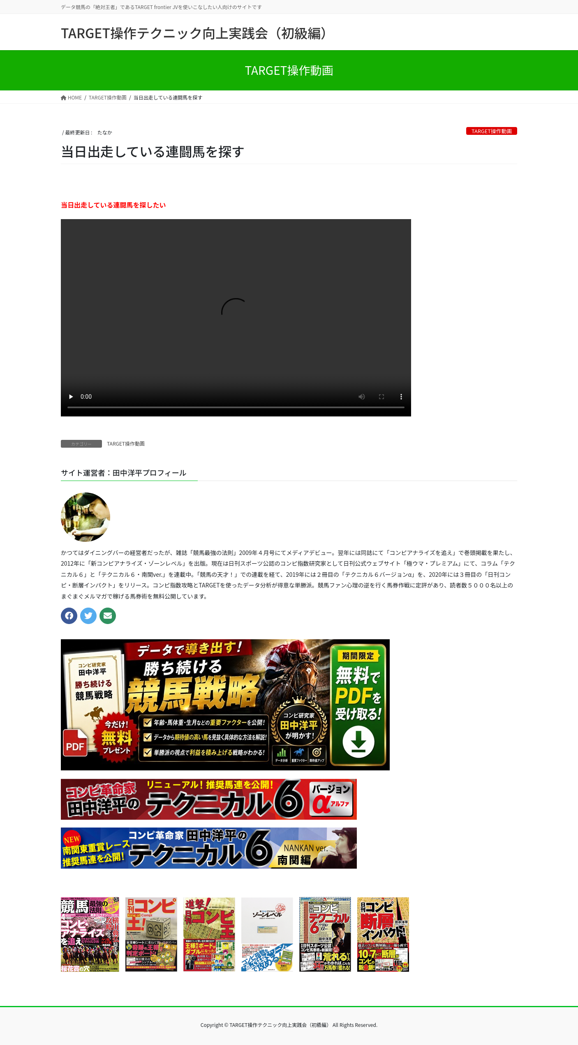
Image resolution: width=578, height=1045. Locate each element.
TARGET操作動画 (492, 131)
